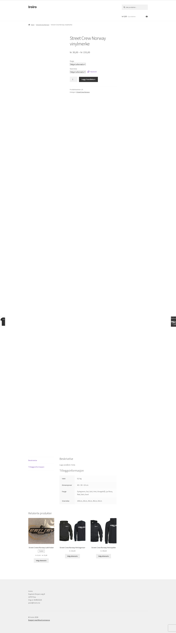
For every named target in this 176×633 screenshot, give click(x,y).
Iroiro (32, 7)
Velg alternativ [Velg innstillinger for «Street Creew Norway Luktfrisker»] (41, 561)
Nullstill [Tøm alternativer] (93, 72)
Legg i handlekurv (88, 79)
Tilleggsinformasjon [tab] (36, 467)
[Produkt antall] (73, 79)
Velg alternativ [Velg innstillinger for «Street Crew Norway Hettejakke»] (103, 556)
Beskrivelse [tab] (32, 460)
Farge (72, 61)
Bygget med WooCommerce (39, 620)
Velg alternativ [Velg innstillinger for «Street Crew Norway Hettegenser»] (72, 556)
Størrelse (73, 69)
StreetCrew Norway (42, 25)
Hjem (32, 25)
